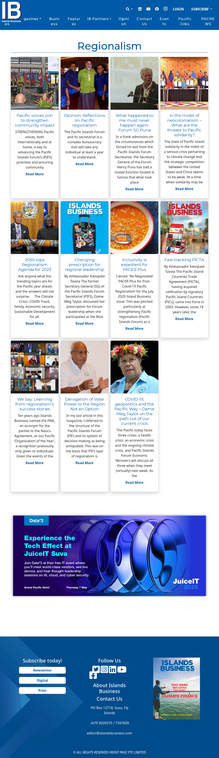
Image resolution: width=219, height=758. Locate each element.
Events (164, 21)
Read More (35, 174)
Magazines (28, 19)
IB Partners (98, 19)
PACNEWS (208, 21)
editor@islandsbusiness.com (109, 733)
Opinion (124, 21)
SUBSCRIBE (200, 9)
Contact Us (144, 21)
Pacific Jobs (184, 21)
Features (74, 21)
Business (54, 21)
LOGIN (178, 9)
